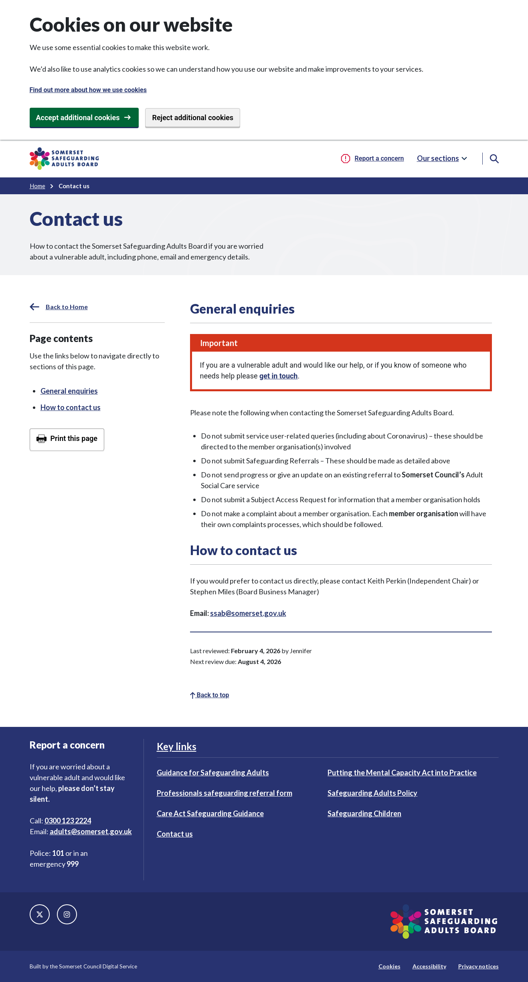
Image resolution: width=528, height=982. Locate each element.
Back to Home (59, 307)
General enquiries (69, 390)
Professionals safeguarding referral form (224, 793)
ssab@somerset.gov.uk (248, 613)
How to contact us (70, 407)
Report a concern (379, 158)
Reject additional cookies (192, 117)
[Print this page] (67, 439)
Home (37, 185)
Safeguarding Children (364, 813)
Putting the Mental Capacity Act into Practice (402, 772)
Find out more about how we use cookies (88, 90)
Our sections (438, 158)
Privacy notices (478, 966)
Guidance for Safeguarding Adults (213, 772)
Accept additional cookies (78, 117)
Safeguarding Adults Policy (372, 793)
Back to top (209, 695)
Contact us (175, 833)
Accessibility (429, 966)
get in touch (278, 376)
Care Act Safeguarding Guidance (210, 813)
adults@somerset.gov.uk (91, 831)
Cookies (389, 966)
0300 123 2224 (68, 820)
